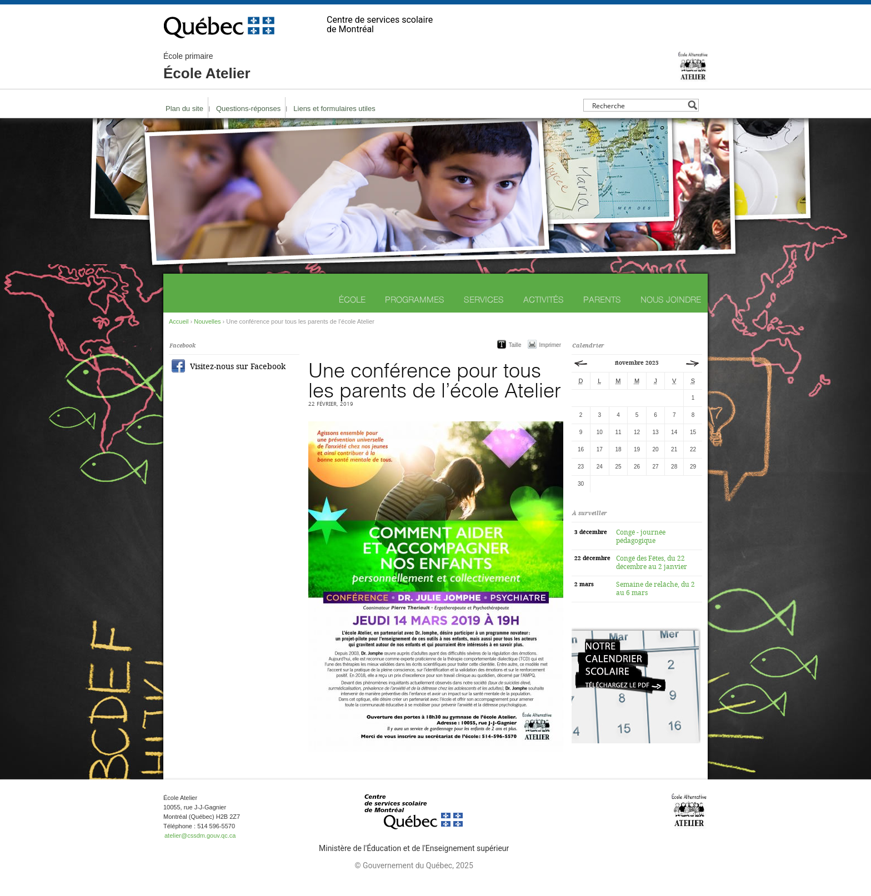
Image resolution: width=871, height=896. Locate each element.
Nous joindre (670, 299)
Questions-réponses (248, 108)
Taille (515, 345)
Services (484, 299)
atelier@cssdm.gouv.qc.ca (200, 835)
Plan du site (184, 108)
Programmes (414, 299)
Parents (602, 299)
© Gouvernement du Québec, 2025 (413, 865)
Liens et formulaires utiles (334, 108)
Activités (543, 299)
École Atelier (207, 67)
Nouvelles (207, 321)
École (352, 299)
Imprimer (550, 345)
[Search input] (638, 105)
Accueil (178, 321)
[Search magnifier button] (692, 105)
